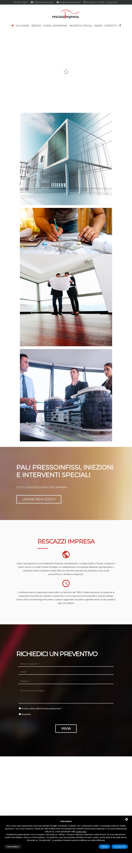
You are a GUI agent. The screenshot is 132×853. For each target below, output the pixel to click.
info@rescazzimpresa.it (43, 2)
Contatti (110, 25)
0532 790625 (21, 2)
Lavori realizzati (38, 482)
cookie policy (81, 832)
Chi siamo (22, 25)
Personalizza (13, 846)
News (98, 25)
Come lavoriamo (55, 25)
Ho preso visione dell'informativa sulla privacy (41, 691)
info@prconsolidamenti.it (69, 2)
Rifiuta (104, 846)
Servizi (36, 25)
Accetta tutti (119, 846)
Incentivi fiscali (80, 25)
